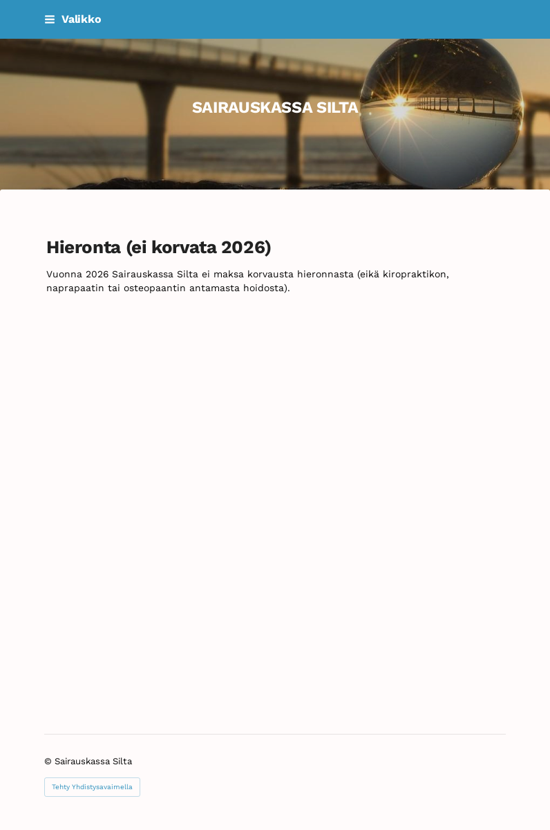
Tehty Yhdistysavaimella (92, 787)
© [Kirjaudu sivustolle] (49, 761)
